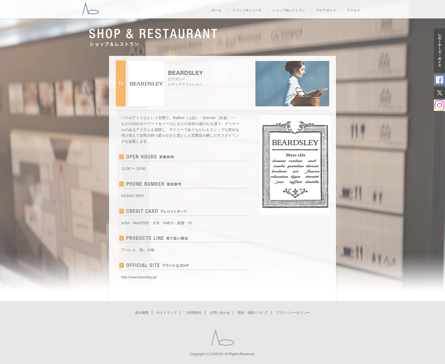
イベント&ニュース (247, 10)
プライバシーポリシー (293, 313)
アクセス (353, 10)
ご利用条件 (192, 313)
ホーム (216, 10)
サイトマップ (166, 313)
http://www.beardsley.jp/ (139, 277)
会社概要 (142, 313)
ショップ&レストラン (288, 10)
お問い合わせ (219, 313)
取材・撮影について (253, 313)
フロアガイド (326, 10)
